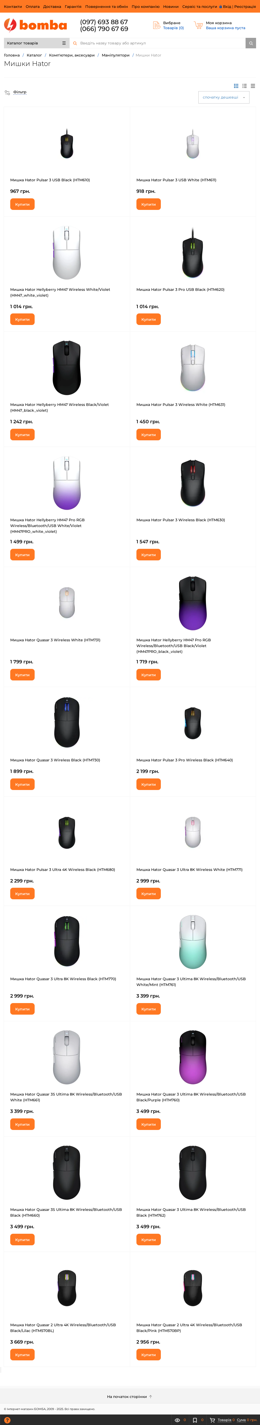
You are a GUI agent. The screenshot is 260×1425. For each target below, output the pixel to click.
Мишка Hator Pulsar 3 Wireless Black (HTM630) (180, 520)
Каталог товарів (36, 43)
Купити (22, 204)
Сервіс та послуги (199, 6)
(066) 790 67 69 (104, 29)
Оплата (33, 6)
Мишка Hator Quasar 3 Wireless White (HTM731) (55, 640)
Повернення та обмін (106, 6)
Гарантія (73, 6)
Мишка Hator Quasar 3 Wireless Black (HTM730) (55, 760)
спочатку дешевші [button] (224, 97)
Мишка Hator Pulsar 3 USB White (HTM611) (176, 180)
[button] (15, 92)
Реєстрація (245, 6)
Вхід (227, 6)
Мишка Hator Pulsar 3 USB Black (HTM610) (50, 180)
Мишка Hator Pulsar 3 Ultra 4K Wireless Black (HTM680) (62, 869)
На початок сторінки (130, 1396)
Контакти (13, 6)
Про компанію (146, 6)
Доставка (52, 6)
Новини (171, 6)
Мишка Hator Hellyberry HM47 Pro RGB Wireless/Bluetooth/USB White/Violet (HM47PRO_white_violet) (47, 526)
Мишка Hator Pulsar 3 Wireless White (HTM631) (180, 404)
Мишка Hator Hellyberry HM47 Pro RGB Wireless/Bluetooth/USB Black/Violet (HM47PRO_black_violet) (173, 646)
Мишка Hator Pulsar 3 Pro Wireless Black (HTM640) (184, 760)
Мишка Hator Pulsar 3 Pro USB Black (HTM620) (180, 289)
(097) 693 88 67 (104, 22)
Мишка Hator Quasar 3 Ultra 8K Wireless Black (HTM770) (63, 979)
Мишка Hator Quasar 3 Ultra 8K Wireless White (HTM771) (189, 869)
